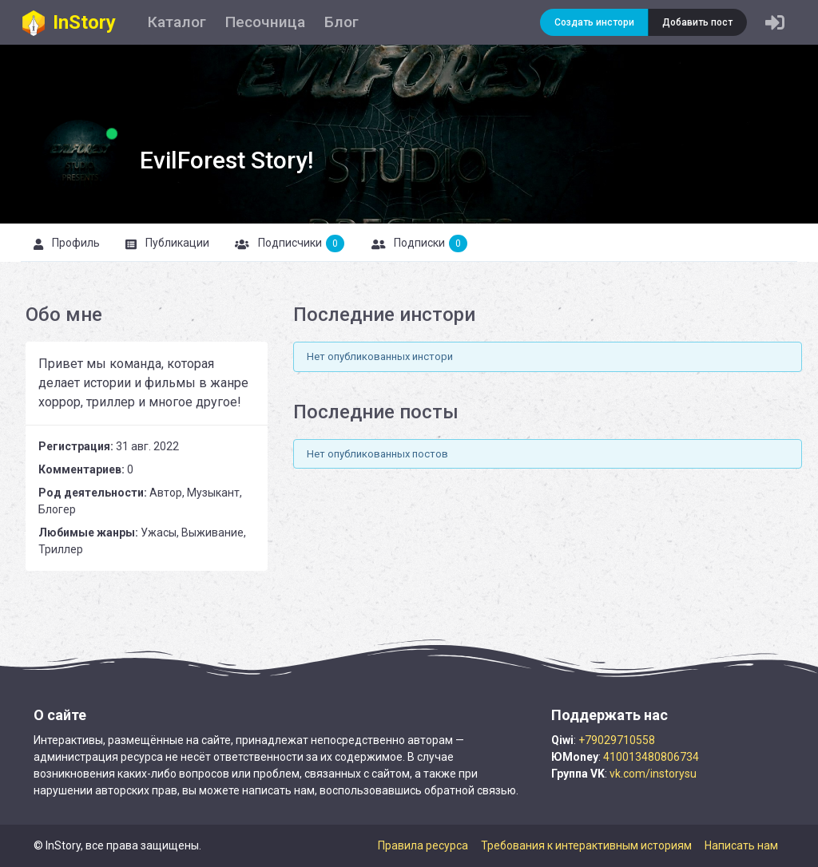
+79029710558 (616, 740)
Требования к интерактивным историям (586, 845)
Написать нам (741, 845)
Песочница (265, 22)
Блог (341, 22)
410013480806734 (651, 756)
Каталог (177, 22)
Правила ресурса (423, 845)
